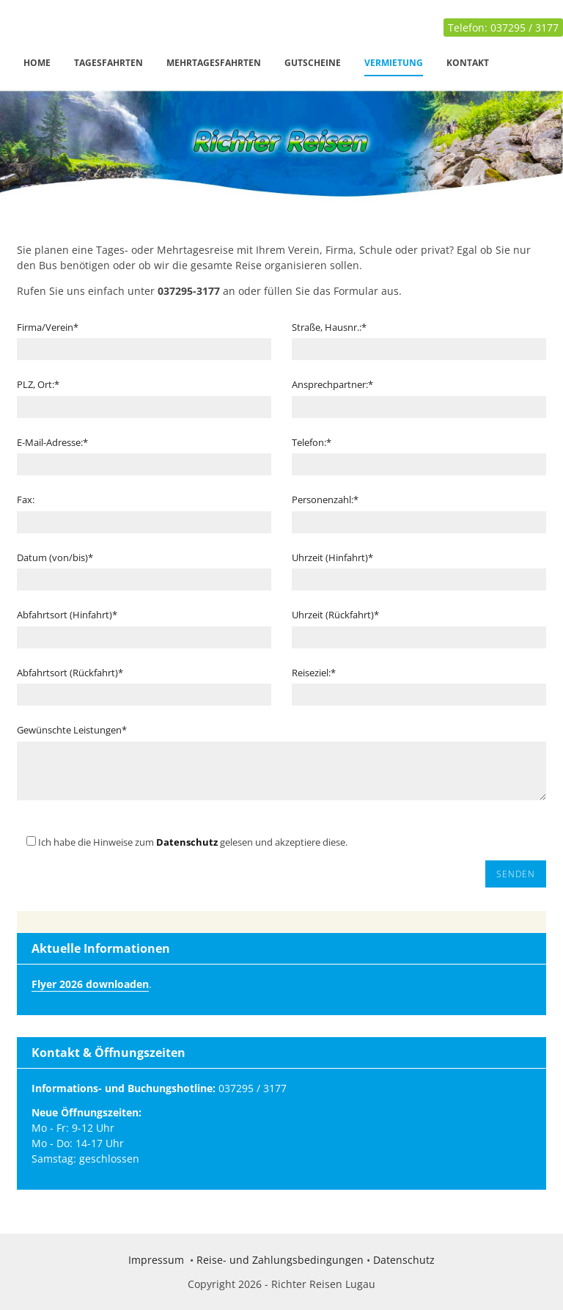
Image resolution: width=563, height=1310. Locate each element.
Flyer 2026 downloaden (90, 984)
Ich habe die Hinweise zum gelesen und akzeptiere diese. (182, 842)
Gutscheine (312, 62)
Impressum (156, 1260)
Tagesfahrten (108, 62)
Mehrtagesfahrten (213, 62)
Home (37, 62)
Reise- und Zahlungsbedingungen (280, 1260)
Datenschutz (187, 842)
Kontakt (467, 62)
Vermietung (393, 62)
